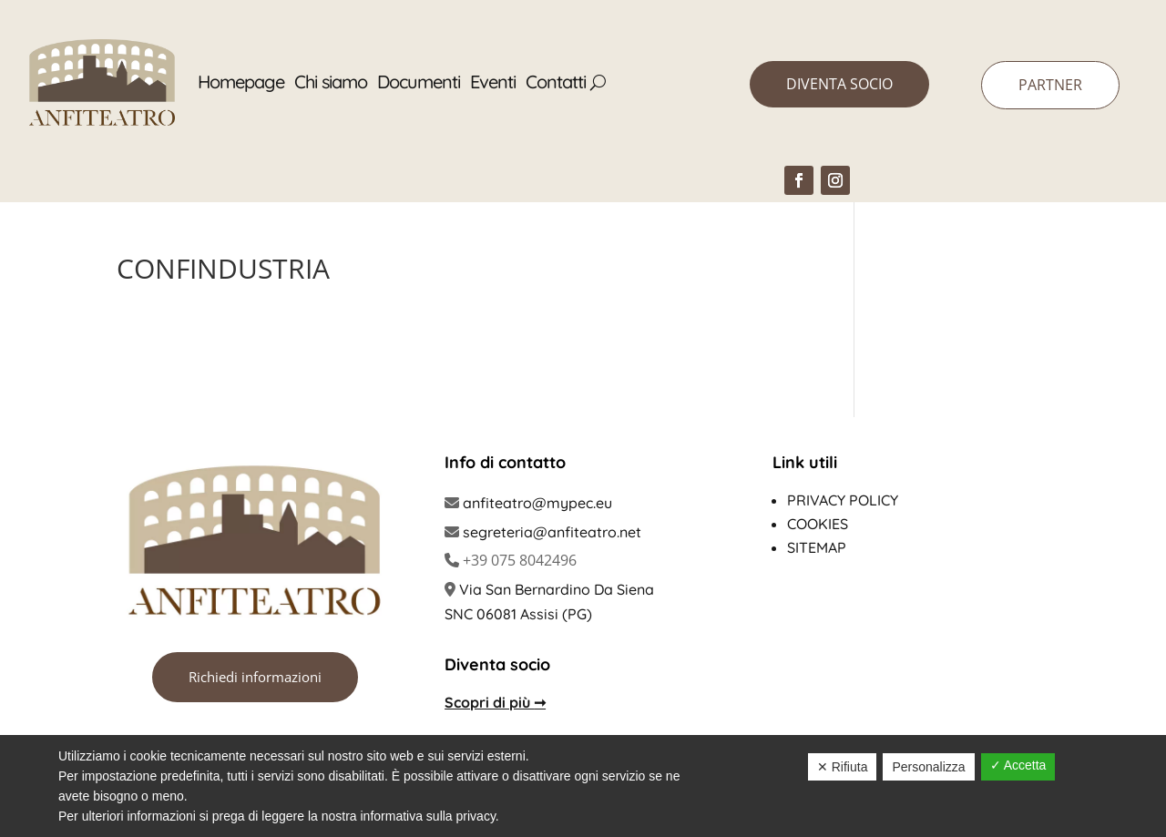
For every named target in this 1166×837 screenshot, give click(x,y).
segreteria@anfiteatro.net (552, 532)
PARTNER (1050, 85)
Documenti (418, 81)
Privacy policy (842, 500)
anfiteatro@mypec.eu (537, 503)
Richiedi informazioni (255, 677)
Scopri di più (495, 702)
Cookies (817, 524)
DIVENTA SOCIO (839, 84)
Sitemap (816, 547)
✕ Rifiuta (842, 767)
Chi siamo (330, 81)
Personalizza (928, 767)
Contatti (556, 81)
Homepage (241, 81)
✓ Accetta (1018, 765)
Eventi (493, 81)
